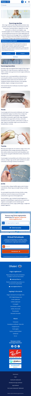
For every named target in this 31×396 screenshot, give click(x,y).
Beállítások (15, 57)
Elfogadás (23, 53)
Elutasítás (8, 53)
